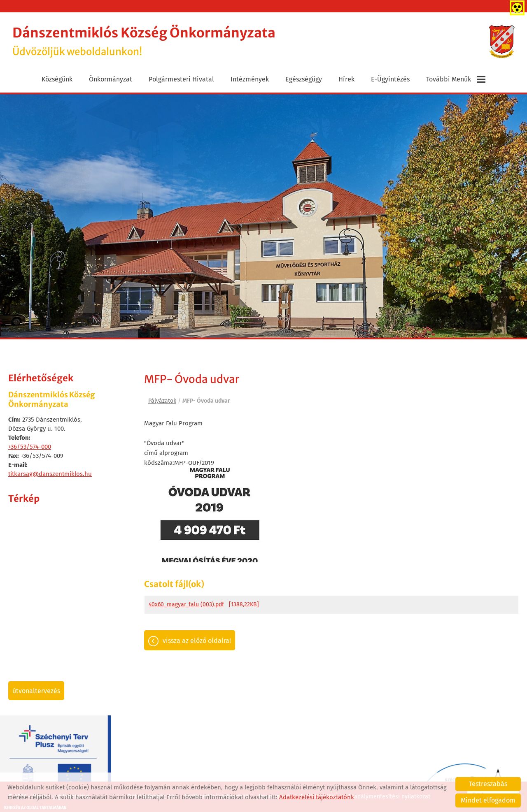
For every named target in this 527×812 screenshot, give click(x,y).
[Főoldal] (502, 41)
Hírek (346, 79)
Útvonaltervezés (36, 691)
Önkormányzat (110, 79)
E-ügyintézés (390, 79)
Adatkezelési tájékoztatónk (316, 797)
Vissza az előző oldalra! (197, 641)
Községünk (57, 79)
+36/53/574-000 (29, 446)
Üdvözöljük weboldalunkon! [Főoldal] (143, 41)
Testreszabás (488, 784)
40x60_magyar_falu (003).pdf (186, 604)
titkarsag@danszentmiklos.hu (50, 474)
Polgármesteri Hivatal (181, 79)
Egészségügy (303, 79)
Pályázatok (162, 400)
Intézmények (250, 79)
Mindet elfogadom (488, 800)
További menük (455, 79)
